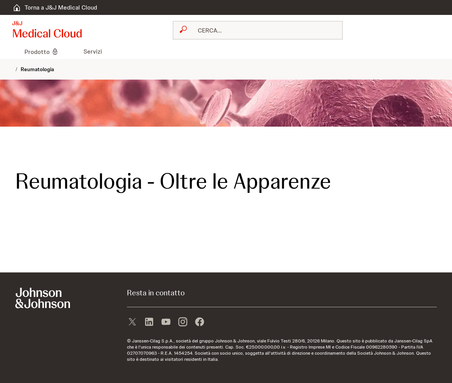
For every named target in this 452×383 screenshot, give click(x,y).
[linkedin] (149, 322)
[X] (132, 322)
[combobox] (258, 30)
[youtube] (166, 322)
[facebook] (199, 322)
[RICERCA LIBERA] (262, 30)
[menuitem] (15, 51)
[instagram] (182, 322)
